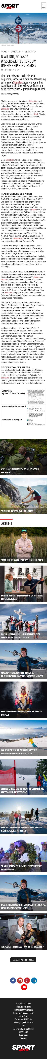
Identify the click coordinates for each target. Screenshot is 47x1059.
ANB (23, 1026)
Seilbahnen (18, 238)
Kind (36, 114)
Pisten (34, 210)
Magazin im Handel (23, 1007)
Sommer (8, 293)
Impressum (23, 1035)
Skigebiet (33, 101)
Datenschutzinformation (23, 1010)
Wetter (4, 279)
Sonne (36, 277)
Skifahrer (5, 109)
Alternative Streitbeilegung (24, 1029)
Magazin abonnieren (23, 1004)
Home (4, 52)
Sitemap (23, 1038)
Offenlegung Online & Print (23, 1022)
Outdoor (16, 52)
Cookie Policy (23, 1016)
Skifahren (30, 52)
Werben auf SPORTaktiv (23, 1019)
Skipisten (17, 82)
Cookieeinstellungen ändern (23, 1013)
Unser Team (23, 1032)
